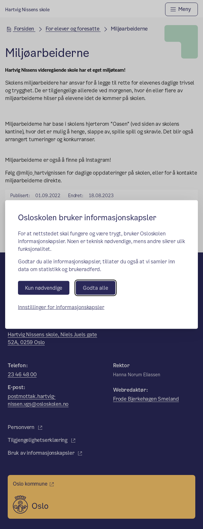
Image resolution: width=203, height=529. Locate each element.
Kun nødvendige (43, 288)
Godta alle (95, 288)
